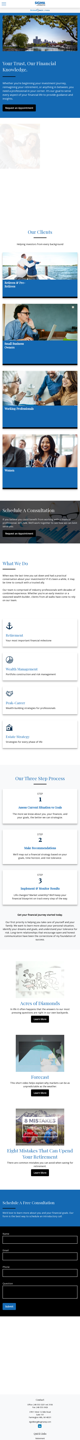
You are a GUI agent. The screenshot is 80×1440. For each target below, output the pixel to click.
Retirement (40, 1438)
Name (6, 1233)
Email (6, 1250)
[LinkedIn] (39, 1426)
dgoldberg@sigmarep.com (40, 1422)
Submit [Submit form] (9, 1306)
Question (8, 1283)
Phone (6, 1266)
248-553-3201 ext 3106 (43, 1404)
